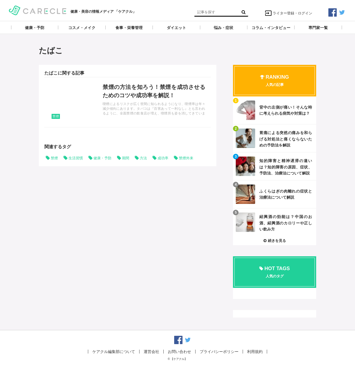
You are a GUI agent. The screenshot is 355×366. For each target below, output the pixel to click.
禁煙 (55, 116)
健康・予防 (102, 158)
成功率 (163, 158)
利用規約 (255, 352)
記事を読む (127, 102)
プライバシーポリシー (219, 352)
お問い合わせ (179, 352)
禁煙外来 (186, 158)
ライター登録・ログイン (288, 13)
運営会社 (151, 352)
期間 (125, 158)
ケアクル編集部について (113, 352)
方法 (143, 158)
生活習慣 (76, 158)
